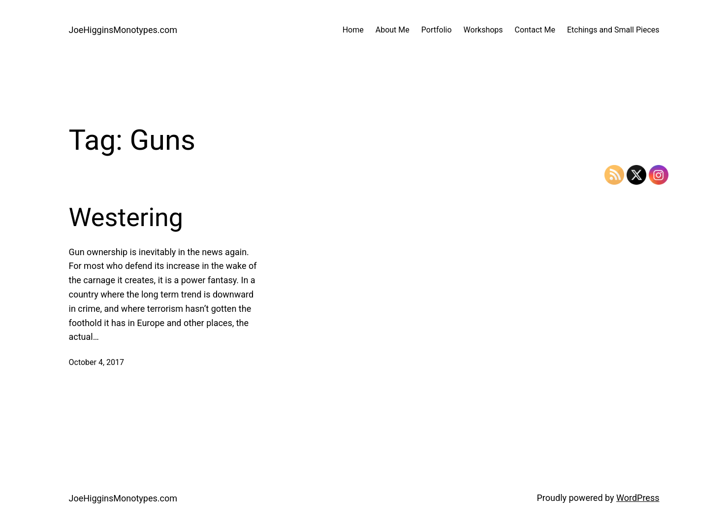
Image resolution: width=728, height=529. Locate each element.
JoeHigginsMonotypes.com (123, 30)
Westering (126, 217)
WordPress (637, 498)
